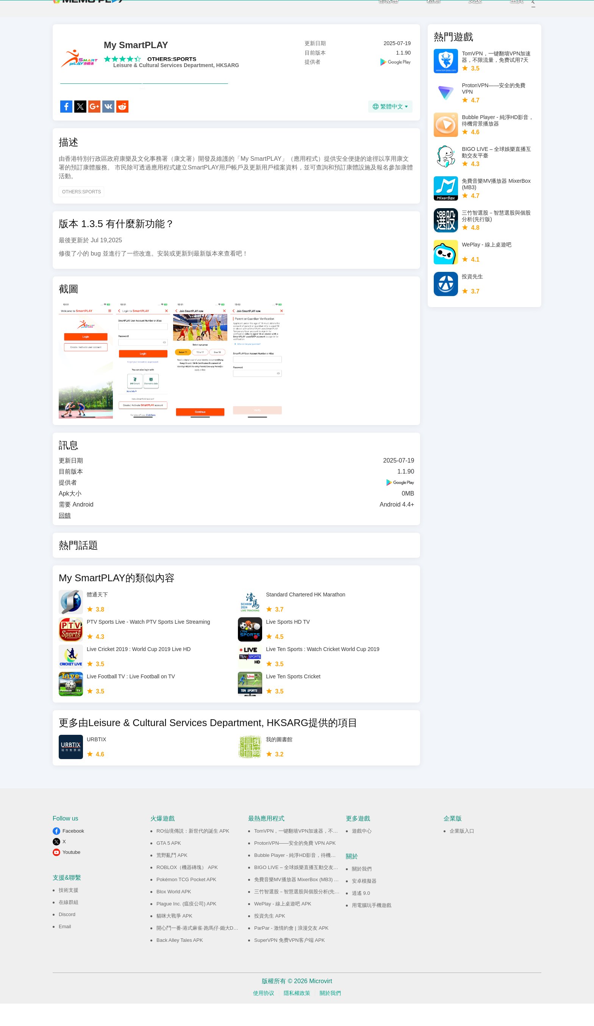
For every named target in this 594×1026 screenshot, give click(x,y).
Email (65, 949)
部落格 (378, 11)
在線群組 (68, 924)
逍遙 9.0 (361, 915)
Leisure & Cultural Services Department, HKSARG (176, 71)
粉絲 (423, 11)
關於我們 (362, 891)
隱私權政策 (297, 1015)
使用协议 (263, 1015)
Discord (67, 937)
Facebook (73, 853)
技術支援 (68, 912)
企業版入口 (462, 853)
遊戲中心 (362, 853)
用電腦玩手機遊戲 (371, 927)
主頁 (506, 11)
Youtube (71, 874)
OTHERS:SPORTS (171, 64)
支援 (464, 11)
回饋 (65, 538)
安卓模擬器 (364, 903)
